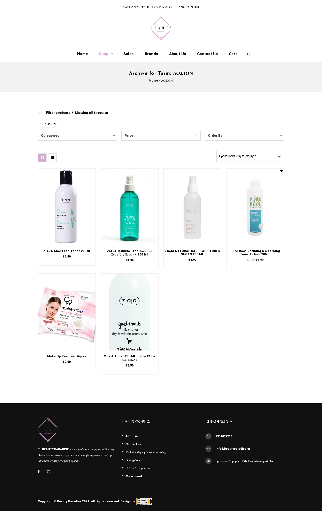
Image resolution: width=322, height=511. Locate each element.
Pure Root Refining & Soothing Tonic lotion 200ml (255, 252)
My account (134, 476)
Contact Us (207, 54)
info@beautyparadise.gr (233, 448)
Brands (151, 54)
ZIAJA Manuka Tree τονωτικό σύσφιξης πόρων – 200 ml (129, 252)
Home (82, 54)
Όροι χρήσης (133, 460)
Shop (103, 54)
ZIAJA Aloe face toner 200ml (66, 251)
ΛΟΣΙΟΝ (167, 80)
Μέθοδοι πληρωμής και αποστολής (146, 452)
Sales (128, 54)
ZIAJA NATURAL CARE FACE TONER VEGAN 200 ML (192, 252)
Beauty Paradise (69, 501)
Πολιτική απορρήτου (138, 468)
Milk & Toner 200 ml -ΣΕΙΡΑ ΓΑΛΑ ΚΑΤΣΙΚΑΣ (129, 358)
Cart (233, 54)
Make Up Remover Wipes (66, 356)
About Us (177, 54)
